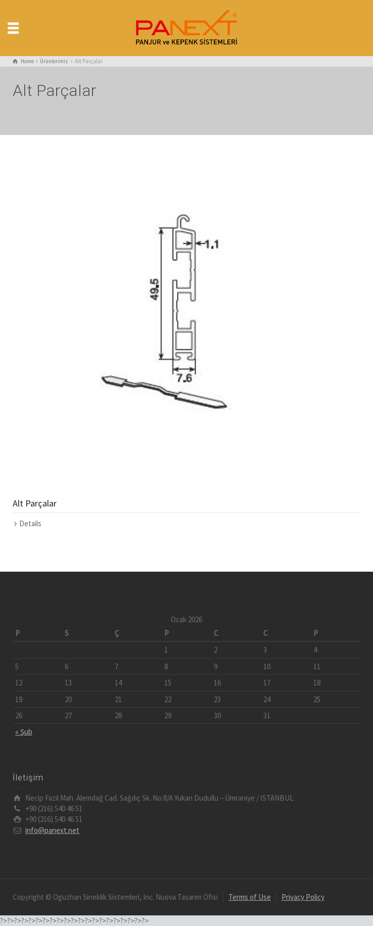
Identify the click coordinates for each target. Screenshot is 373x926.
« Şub (23, 731)
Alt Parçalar (35, 503)
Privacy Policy (303, 897)
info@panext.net (52, 830)
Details (30, 523)
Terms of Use (249, 897)
